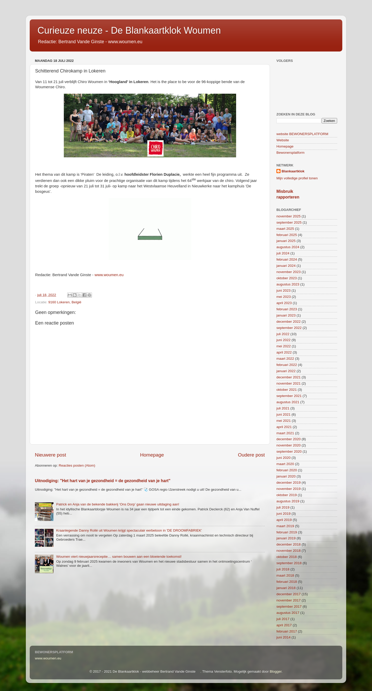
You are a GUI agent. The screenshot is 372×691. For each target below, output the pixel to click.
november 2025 (288, 216)
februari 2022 (286, 365)
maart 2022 (285, 359)
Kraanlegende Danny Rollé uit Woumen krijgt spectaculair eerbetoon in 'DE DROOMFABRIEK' (129, 530)
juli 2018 (282, 569)
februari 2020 (286, 470)
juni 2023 (283, 290)
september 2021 (289, 396)
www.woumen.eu (48, 658)
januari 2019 (286, 538)
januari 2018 (286, 588)
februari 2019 (286, 532)
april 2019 (284, 520)
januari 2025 (286, 241)
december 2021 (288, 377)
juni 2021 (283, 414)
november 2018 (288, 551)
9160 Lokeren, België (64, 302)
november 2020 (288, 445)
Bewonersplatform (290, 153)
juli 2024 (282, 253)
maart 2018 (285, 575)
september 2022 (289, 328)
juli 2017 (282, 619)
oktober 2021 (286, 390)
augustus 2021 (287, 402)
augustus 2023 (287, 284)
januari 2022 (286, 371)
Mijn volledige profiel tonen (297, 178)
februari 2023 (286, 309)
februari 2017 (286, 631)
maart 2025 (285, 229)
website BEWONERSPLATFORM (302, 134)
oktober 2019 (286, 495)
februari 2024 (286, 259)
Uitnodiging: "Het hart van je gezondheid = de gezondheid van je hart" (103, 481)
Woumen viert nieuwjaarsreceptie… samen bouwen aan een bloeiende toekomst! (118, 556)
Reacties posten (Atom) (77, 465)
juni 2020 (283, 458)
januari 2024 (286, 266)
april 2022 (284, 352)
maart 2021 (285, 433)
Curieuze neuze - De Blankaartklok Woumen (129, 30)
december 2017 (288, 594)
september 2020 (289, 451)
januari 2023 (286, 315)
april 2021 (284, 427)
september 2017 (289, 606)
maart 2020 (285, 464)
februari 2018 (286, 582)
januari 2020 (286, 476)
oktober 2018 (286, 557)
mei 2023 (283, 297)
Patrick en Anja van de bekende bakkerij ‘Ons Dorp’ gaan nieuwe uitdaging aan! (117, 504)
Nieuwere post (50, 455)
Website (282, 140)
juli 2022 (282, 334)
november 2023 (288, 272)
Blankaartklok (293, 171)
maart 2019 (285, 526)
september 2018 (289, 563)
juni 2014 (283, 637)
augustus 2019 (287, 501)
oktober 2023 (286, 278)
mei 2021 (283, 421)
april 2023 (284, 303)
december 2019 (288, 482)
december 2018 (288, 544)
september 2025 (289, 222)
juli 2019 (282, 507)
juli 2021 (282, 408)
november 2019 (288, 489)
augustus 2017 (287, 613)
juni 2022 (283, 340)
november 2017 (288, 600)
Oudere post (251, 455)
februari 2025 (286, 235)
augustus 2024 (287, 247)
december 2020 (288, 439)
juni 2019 (283, 514)
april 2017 (284, 625)
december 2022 (288, 322)
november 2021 (288, 383)
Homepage (152, 455)
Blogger (276, 671)
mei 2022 (283, 346)
